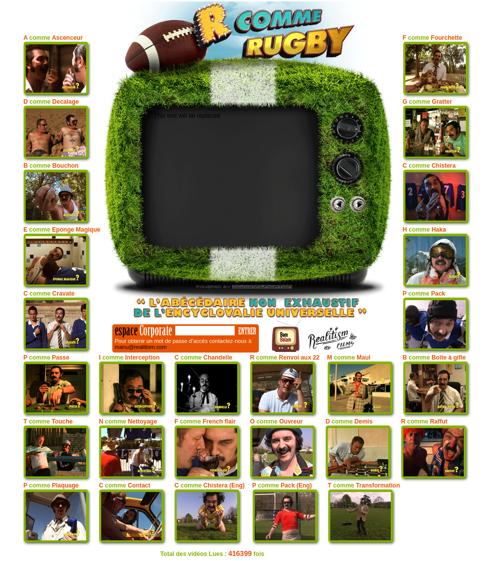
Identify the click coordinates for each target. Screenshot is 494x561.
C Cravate (48, 293)
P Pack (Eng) (282, 485)
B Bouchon (50, 165)
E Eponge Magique (61, 229)
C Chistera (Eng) (209, 485)
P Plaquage (51, 485)
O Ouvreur (276, 421)
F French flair (204, 421)
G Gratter (427, 101)
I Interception (129, 357)
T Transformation (364, 485)
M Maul (349, 357)
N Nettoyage (128, 421)
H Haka (424, 229)
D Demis (348, 421)
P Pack (424, 293)
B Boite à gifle (434, 357)
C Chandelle (203, 357)
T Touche (48, 421)
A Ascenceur (53, 37)
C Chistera (429, 165)
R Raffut (424, 421)
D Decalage (51, 101)
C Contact (124, 485)
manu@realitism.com (141, 347)
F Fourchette (432, 37)
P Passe (46, 357)
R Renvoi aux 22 (284, 357)
